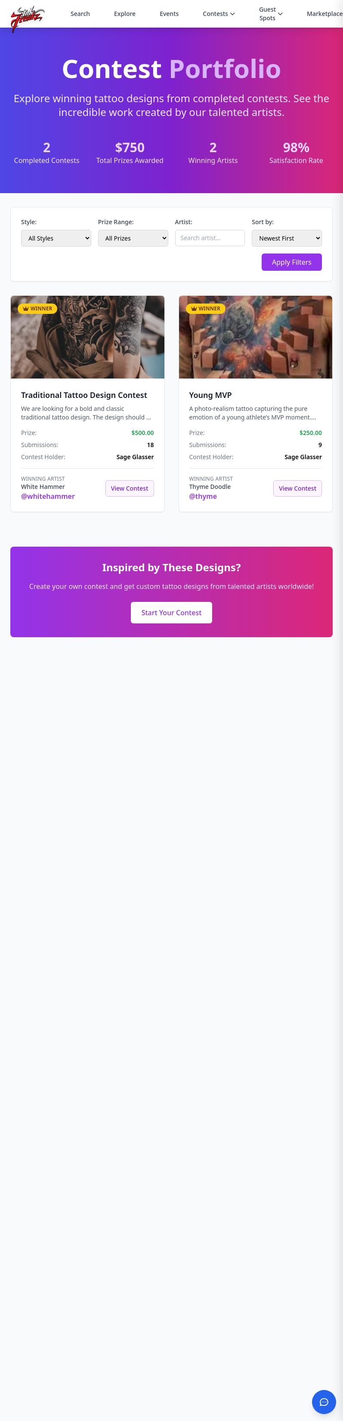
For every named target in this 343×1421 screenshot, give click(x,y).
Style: (29, 222)
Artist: (183, 222)
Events (169, 13)
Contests (219, 13)
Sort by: (263, 222)
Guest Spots (271, 13)
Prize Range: (116, 222)
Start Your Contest (172, 612)
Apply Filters (292, 262)
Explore (125, 13)
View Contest (129, 488)
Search (80, 13)
